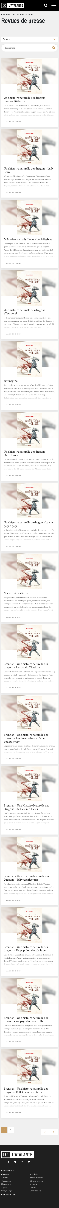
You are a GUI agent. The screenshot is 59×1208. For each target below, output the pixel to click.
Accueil (5, 14)
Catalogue (5, 1174)
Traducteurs (6, 1181)
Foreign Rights (7, 1191)
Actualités (34, 1174)
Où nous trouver (36, 1181)
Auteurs (4, 1177)
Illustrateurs (6, 1184)
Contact (33, 1187)
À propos (33, 1184)
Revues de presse (36, 1177)
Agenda (4, 1187)
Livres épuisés (35, 1191)
